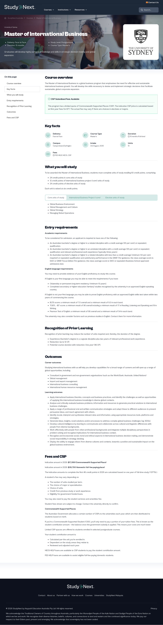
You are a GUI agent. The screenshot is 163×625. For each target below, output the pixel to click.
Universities (99, 595)
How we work (77, 595)
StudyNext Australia (15, 18)
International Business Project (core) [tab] (85, 198)
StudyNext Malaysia (114, 595)
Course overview (14, 83)
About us (51, 595)
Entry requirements (15, 100)
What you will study (15, 95)
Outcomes (11, 112)
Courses (29, 18)
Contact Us (153, 2)
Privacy (154, 608)
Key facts (11, 89)
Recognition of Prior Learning (19, 106)
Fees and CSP (13, 117)
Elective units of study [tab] (114, 198)
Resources (79, 10)
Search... (147, 10)
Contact (41, 595)
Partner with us (63, 595)
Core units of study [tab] (56, 198)
